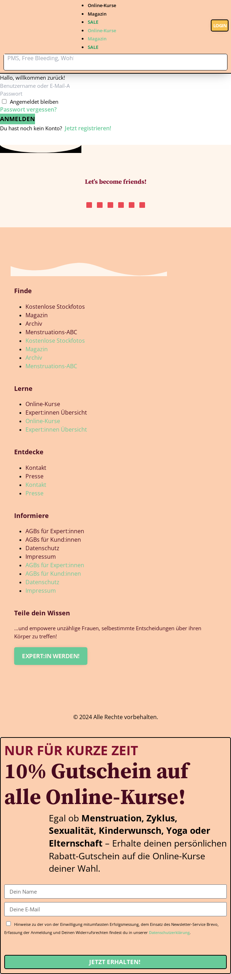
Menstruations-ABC (51, 332)
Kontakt (35, 468)
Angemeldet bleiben (34, 101)
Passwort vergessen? (28, 109)
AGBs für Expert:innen (54, 531)
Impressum (40, 556)
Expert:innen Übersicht (56, 412)
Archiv (33, 323)
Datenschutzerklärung (169, 932)
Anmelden (17, 119)
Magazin (97, 14)
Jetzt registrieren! (88, 128)
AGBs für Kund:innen (53, 539)
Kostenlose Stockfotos (55, 307)
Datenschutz (42, 548)
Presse (34, 476)
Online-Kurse (102, 5)
